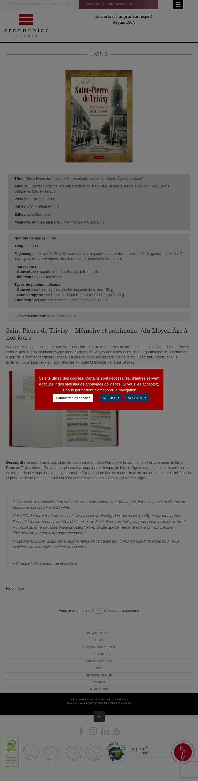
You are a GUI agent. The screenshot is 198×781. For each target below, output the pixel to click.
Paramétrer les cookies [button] (73, 398)
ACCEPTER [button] (137, 398)
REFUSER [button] (111, 398)
